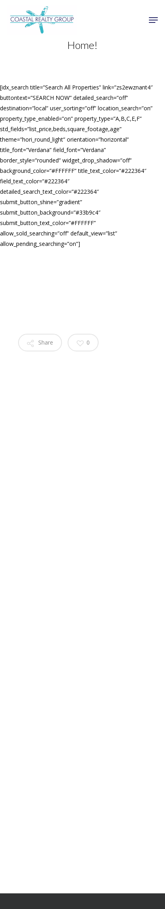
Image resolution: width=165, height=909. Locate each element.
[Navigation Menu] (153, 20)
